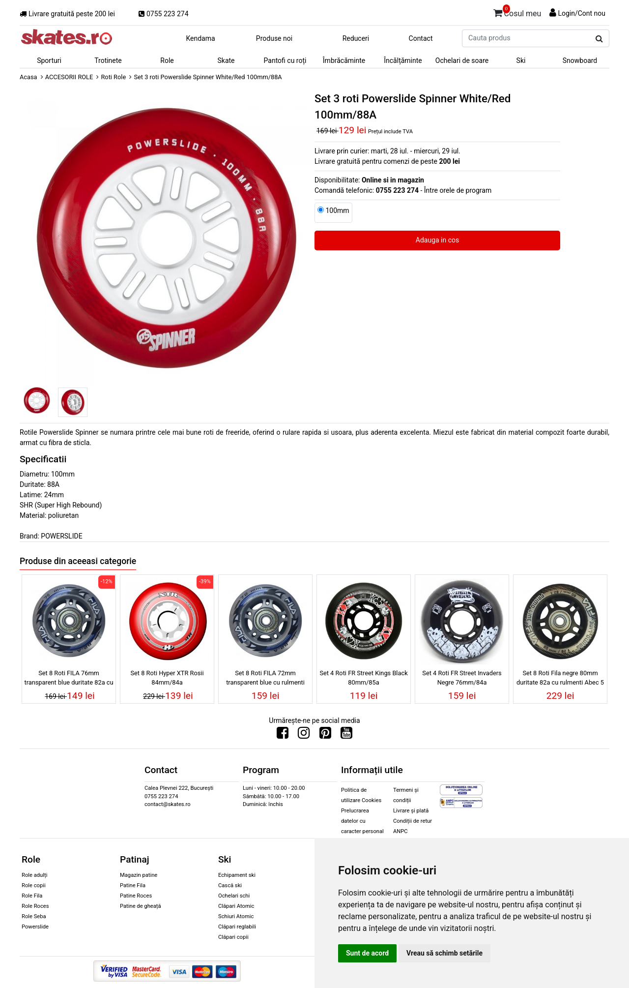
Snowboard (580, 60)
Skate (225, 60)
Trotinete (108, 60)
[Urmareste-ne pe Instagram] (304, 735)
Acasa (28, 77)
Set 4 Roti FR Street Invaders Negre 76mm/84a (461, 677)
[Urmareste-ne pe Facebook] (282, 735)
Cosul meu (517, 11)
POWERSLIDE (61, 536)
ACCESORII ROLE (69, 77)
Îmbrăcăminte (344, 60)
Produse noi (274, 38)
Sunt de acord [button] (367, 953)
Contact (421, 38)
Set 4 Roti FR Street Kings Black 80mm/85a (363, 677)
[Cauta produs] (599, 39)
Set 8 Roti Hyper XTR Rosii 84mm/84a (166, 677)
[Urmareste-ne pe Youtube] (346, 735)
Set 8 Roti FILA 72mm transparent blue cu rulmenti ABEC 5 (265, 679)
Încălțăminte (403, 60)
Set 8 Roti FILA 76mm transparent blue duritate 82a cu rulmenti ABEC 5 (68, 679)
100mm (337, 210)
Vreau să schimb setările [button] (444, 953)
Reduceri (356, 38)
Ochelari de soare (461, 60)
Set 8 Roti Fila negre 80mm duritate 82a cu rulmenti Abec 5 (560, 677)
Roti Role (113, 77)
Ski (521, 60)
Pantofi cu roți (285, 60)
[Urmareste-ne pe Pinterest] (325, 735)
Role (166, 60)
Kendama (200, 38)
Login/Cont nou (581, 13)
